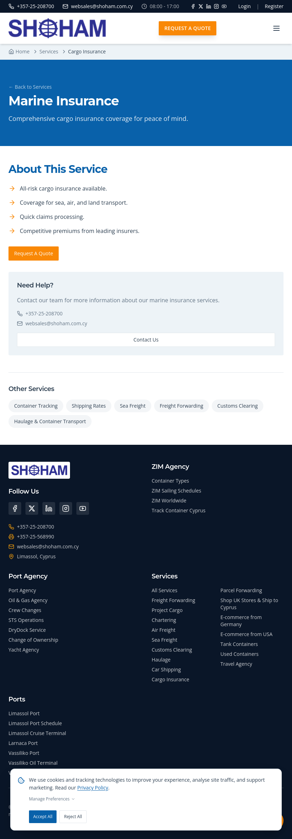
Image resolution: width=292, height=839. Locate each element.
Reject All (73, 817)
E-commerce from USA (247, 634)
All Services (164, 590)
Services (49, 51)
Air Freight (163, 630)
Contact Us (146, 339)
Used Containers (240, 654)
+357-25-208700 (40, 313)
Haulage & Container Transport (50, 421)
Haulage (161, 659)
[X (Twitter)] (31, 508)
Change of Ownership (33, 639)
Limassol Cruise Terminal (37, 733)
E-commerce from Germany (241, 621)
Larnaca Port (23, 743)
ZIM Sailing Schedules (176, 490)
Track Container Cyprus (178, 510)
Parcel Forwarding (241, 590)
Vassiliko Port (23, 753)
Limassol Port (24, 713)
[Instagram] (216, 6)
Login (244, 6)
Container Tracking (36, 405)
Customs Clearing (237, 405)
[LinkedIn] (208, 6)
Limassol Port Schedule (35, 723)
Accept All (42, 817)
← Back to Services (30, 86)
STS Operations (26, 620)
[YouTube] (224, 6)
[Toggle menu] (276, 28)
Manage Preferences (52, 799)
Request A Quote (187, 28)
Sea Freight (132, 405)
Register (274, 6)
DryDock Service (27, 630)
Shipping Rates (89, 405)
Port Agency (22, 590)
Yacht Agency (23, 649)
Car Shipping (166, 669)
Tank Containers (239, 644)
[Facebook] (193, 6)
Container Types (170, 480)
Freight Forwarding (181, 405)
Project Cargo (167, 610)
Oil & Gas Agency (27, 600)
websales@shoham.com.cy (52, 323)
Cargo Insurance (170, 679)
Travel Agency (236, 663)
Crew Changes (24, 610)
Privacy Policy (92, 787)
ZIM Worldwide (169, 500)
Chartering (164, 620)
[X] (200, 6)
